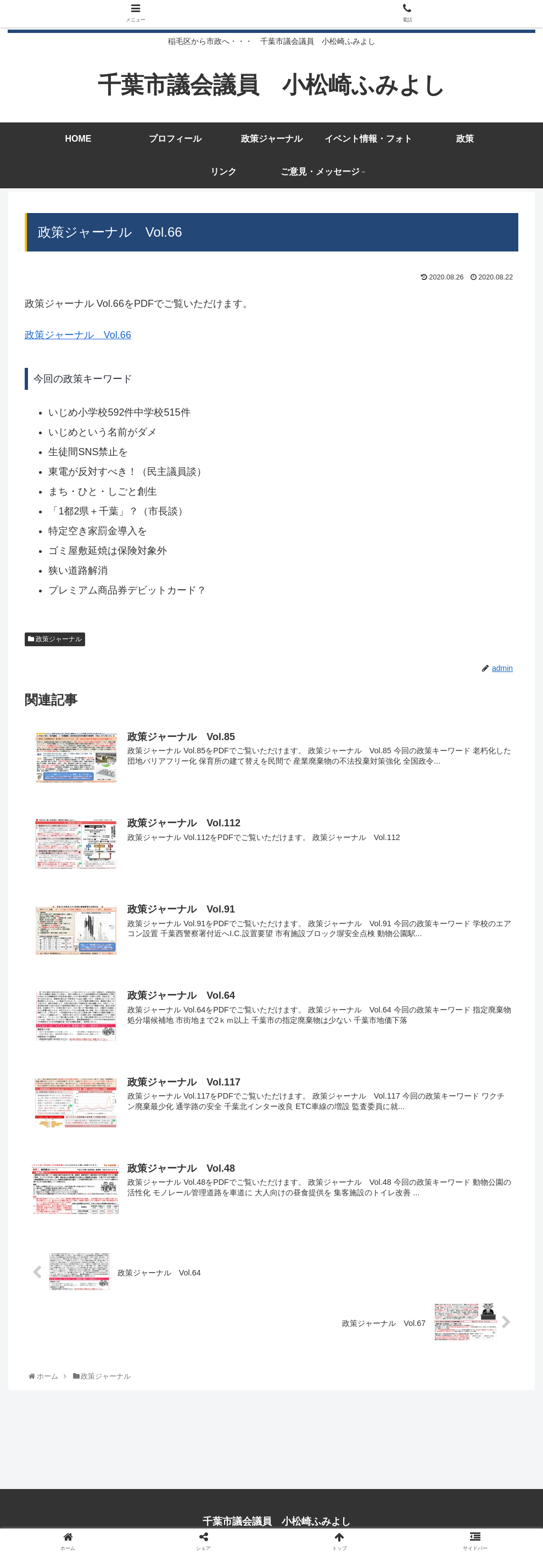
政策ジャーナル (55, 642)
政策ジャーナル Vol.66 (78, 338)
